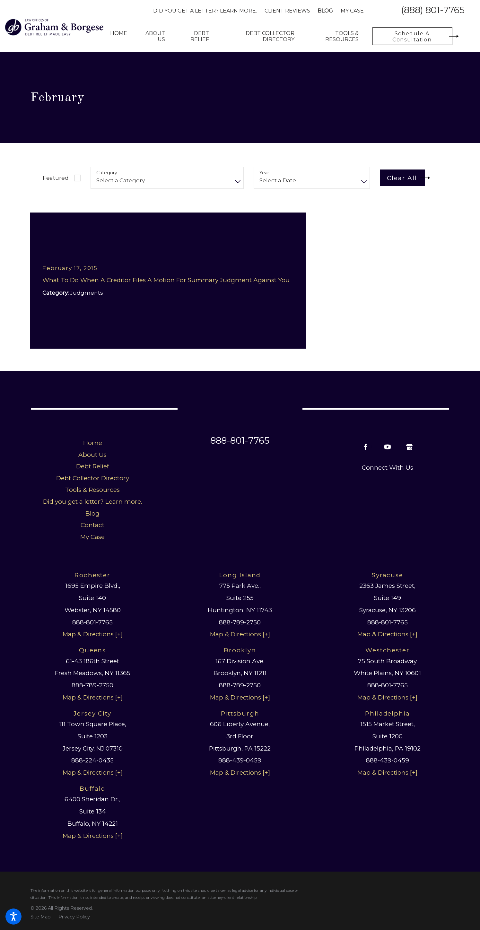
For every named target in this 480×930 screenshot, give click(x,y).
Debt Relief (92, 466)
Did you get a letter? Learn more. (205, 11)
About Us (92, 454)
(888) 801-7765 (433, 10)
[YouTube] (387, 447)
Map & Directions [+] (93, 634)
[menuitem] (118, 36)
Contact (92, 525)
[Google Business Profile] (409, 447)
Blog (325, 11)
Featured (56, 178)
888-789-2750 (240, 622)
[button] (13, 916)
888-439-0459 (239, 760)
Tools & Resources (92, 489)
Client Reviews (287, 11)
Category (106, 173)
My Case (352, 11)
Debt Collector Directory (92, 478)
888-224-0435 (92, 760)
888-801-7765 (239, 440)
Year (264, 173)
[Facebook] (366, 447)
